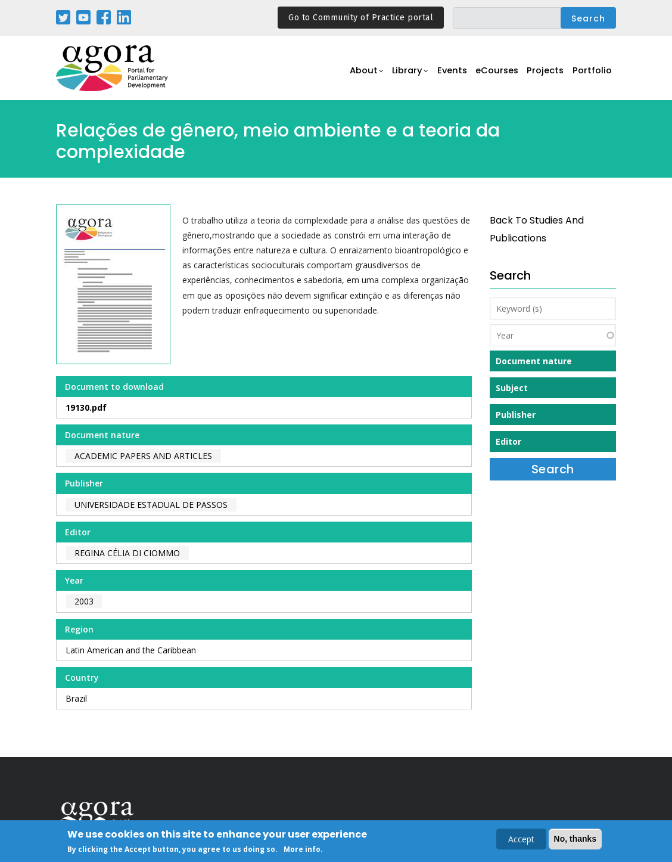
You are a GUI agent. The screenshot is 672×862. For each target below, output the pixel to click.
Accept (521, 840)
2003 (84, 601)
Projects (542, 75)
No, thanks (575, 840)
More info (302, 850)
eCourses (490, 75)
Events (443, 75)
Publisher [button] (516, 414)
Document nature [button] (534, 361)
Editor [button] (508, 441)
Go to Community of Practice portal (360, 18)
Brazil (76, 698)
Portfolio (591, 75)
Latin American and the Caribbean (131, 650)
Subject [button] (512, 387)
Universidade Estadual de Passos (151, 504)
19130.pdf (86, 407)
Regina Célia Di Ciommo (127, 553)
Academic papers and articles (143, 455)
